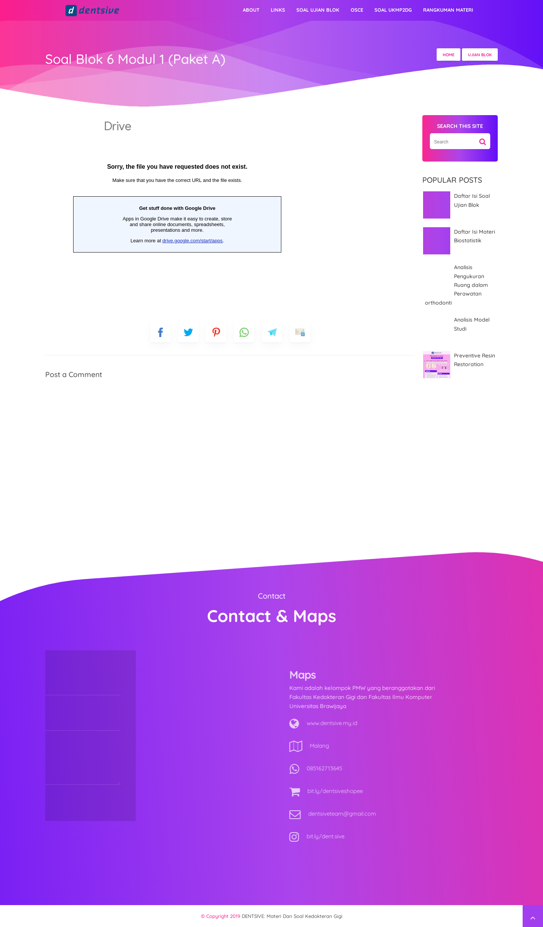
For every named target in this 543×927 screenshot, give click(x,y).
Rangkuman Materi (448, 10)
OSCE (357, 10)
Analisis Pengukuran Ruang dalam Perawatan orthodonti (456, 285)
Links (278, 10)
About (251, 10)
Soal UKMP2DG (393, 10)
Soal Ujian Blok (317, 10)
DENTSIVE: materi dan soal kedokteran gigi (292, 916)
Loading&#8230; (177, 211)
